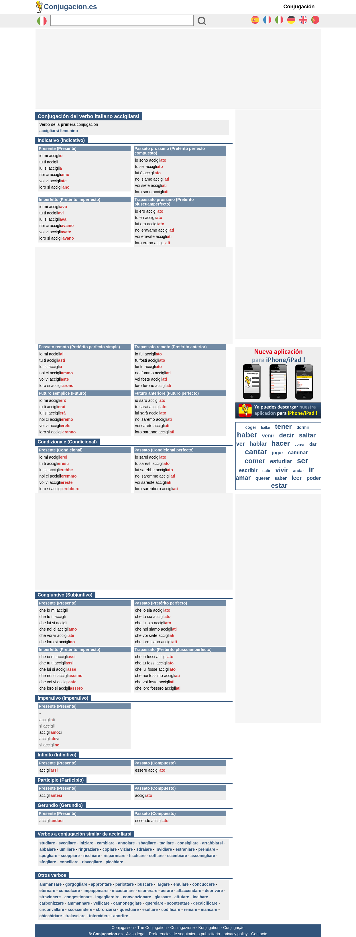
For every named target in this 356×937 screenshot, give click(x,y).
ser (302, 460)
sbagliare (147, 843)
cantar (256, 451)
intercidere (99, 915)
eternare (47, 890)
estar (279, 485)
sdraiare (144, 849)
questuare (129, 909)
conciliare (69, 862)
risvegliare (92, 862)
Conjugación (299, 6)
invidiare (164, 849)
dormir (302, 427)
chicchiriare (51, 915)
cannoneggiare (127, 903)
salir (266, 470)
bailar (265, 428)
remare (190, 909)
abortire (120, 915)
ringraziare (88, 849)
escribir (248, 470)
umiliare (67, 849)
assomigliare (202, 855)
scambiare (177, 855)
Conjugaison (122, 927)
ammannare (79, 903)
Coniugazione (182, 927)
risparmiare (114, 855)
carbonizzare (52, 903)
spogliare (48, 855)
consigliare (187, 843)
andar (298, 470)
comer (255, 461)
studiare (47, 843)
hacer (281, 443)
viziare (126, 849)
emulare (181, 884)
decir (286, 435)
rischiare (91, 855)
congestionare (78, 897)
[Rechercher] (122, 20)
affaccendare (188, 890)
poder (313, 478)
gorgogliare (76, 884)
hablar (258, 444)
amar (243, 477)
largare (163, 884)
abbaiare (48, 849)
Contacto (259, 934)
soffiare (156, 855)
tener (283, 426)
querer (262, 478)
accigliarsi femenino (59, 130)
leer (297, 478)
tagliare (167, 843)
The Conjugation (152, 927)
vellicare (102, 903)
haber (247, 435)
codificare (170, 909)
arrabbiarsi (212, 843)
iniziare (86, 843)
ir (311, 469)
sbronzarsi (106, 909)
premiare (206, 849)
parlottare (124, 884)
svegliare (67, 843)
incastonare (123, 890)
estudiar (281, 461)
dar (312, 444)
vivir (281, 470)
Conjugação (234, 927)
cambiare (105, 843)
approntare (101, 884)
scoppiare (70, 855)
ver (240, 444)
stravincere (50, 897)
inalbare (200, 897)
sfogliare (48, 862)
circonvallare (52, 909)
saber (281, 478)
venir (268, 436)
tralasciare (76, 915)
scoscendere (80, 909)
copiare (110, 849)
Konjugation (209, 927)
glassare (163, 897)
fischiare (137, 855)
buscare (145, 884)
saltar (307, 435)
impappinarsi (96, 890)
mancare (209, 909)
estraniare (185, 849)
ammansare (51, 884)
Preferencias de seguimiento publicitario (184, 934)
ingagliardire (107, 897)
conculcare (69, 890)
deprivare (214, 890)
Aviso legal (135, 934)
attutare (181, 897)
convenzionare (137, 897)
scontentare (178, 903)
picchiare (114, 862)
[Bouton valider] (202, 21)
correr (300, 445)
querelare (154, 903)
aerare (167, 890)
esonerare (147, 890)
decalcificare (205, 903)
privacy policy (236, 934)
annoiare (126, 843)
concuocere (203, 884)
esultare (150, 909)
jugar (277, 452)
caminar (298, 452)
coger (250, 427)
